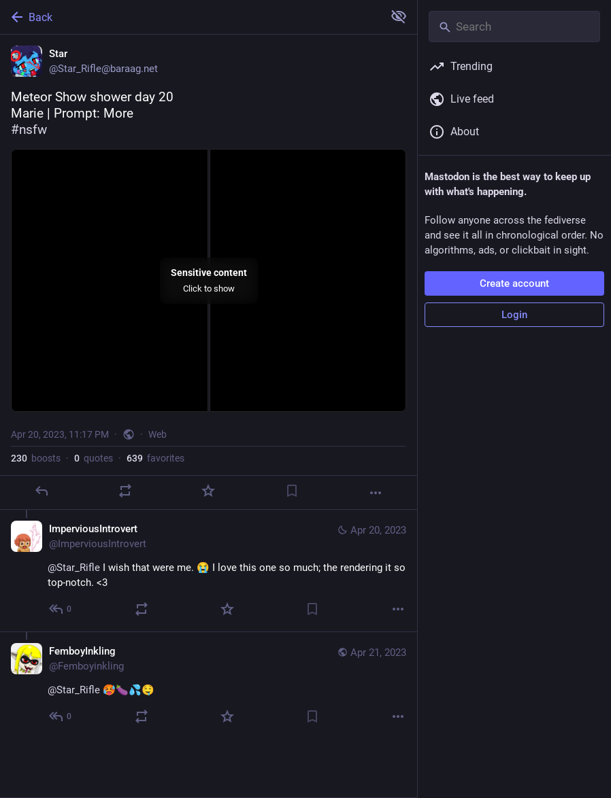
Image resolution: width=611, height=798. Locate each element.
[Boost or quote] (125, 491)
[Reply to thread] (61, 609)
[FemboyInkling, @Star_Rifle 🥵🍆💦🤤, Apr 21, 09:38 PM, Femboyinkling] (208, 685)
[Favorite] (208, 491)
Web (157, 434)
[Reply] (41, 491)
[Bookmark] (292, 491)
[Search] (514, 26)
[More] (375, 493)
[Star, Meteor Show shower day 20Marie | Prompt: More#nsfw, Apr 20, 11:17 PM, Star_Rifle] (208, 272)
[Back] (190, 17)
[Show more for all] (398, 16)
